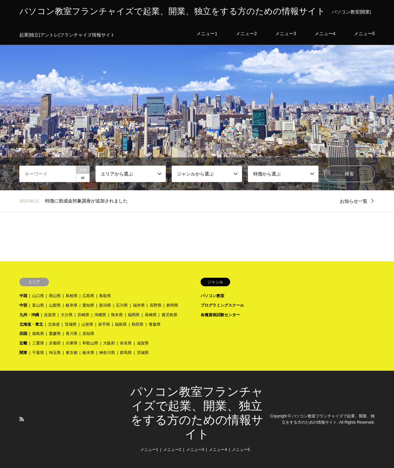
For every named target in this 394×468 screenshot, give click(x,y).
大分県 (67, 315)
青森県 (155, 324)
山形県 (87, 324)
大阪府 (109, 343)
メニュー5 (241, 449)
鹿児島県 (169, 315)
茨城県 (143, 352)
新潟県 (105, 305)
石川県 (122, 305)
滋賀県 (143, 343)
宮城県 (71, 324)
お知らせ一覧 (353, 201)
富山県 (38, 305)
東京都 (71, 352)
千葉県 (38, 352)
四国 (23, 333)
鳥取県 (105, 295)
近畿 (23, 343)
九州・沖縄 (29, 315)
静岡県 (172, 305)
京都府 (55, 343)
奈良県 (126, 343)
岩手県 (104, 324)
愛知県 (88, 305)
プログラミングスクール (222, 305)
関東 (23, 352)
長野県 (156, 305)
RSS (21, 419)
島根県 (71, 295)
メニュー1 (149, 449)
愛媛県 (55, 333)
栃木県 (88, 352)
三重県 (38, 343)
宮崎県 (83, 315)
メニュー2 (172, 449)
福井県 (139, 305)
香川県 (71, 333)
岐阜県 (71, 305)
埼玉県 (55, 352)
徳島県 (38, 333)
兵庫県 (71, 343)
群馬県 (126, 352)
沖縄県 (100, 315)
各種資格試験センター (220, 315)
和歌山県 (90, 343)
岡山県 (55, 295)
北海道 (54, 324)
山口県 (38, 295)
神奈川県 (107, 352)
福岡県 (134, 315)
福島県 (121, 324)
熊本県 (117, 315)
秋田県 (137, 324)
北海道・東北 (31, 324)
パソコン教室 (212, 295)
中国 (23, 295)
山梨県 (55, 305)
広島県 (88, 295)
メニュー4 (218, 449)
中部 (23, 305)
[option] (197, 95)
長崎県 (151, 315)
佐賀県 (50, 315)
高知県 (88, 333)
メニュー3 (195, 449)
